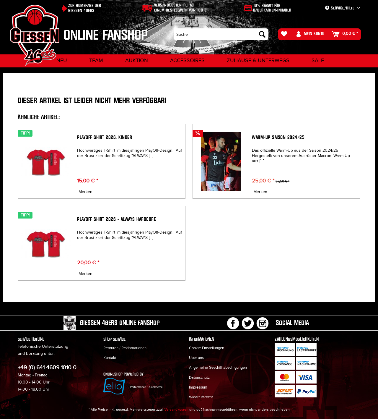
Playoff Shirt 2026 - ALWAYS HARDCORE (116, 219)
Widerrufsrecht (201, 397)
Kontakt (109, 357)
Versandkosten (176, 409)
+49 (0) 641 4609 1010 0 (47, 367)
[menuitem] (221, 34)
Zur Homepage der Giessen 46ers (84, 8)
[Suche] (221, 34)
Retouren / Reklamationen (124, 348)
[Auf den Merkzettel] (84, 191)
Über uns (196, 357)
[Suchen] (262, 34)
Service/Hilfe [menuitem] (340, 8)
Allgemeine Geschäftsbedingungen (218, 367)
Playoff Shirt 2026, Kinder (104, 137)
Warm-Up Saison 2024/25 (278, 137)
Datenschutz (199, 377)
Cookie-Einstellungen (206, 348)
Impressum (198, 387)
